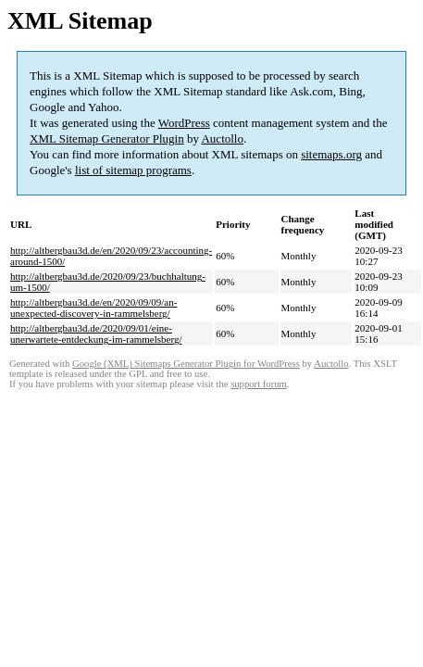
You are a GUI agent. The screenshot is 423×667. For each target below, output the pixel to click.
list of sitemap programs (133, 170)
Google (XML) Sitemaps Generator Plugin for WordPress (186, 364)
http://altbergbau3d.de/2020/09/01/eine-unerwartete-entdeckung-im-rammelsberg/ (96, 333)
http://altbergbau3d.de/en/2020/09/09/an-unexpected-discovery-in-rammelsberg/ (93, 307)
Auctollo (222, 138)
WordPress (184, 123)
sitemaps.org (331, 154)
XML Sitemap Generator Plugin (107, 138)
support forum (258, 384)
